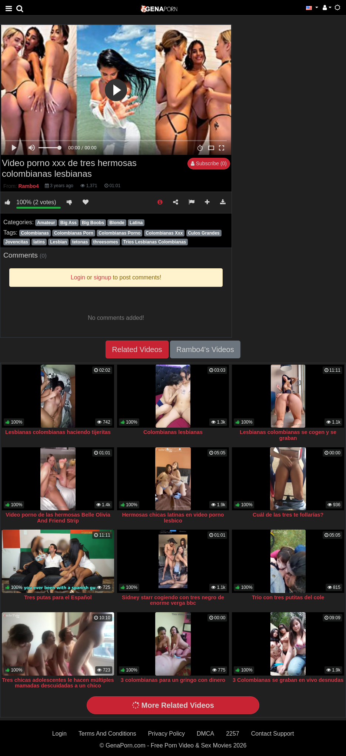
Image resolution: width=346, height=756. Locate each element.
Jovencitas (16, 242)
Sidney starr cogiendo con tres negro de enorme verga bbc (173, 600)
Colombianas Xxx (164, 233)
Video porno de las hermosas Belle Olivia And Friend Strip (58, 518)
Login (59, 733)
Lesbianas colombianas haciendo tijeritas (58, 432)
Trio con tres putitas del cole (288, 597)
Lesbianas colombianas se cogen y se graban (288, 435)
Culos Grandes (203, 233)
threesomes (105, 242)
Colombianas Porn (73, 233)
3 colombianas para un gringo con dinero (173, 680)
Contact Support (272, 733)
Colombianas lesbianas (173, 432)
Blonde (116, 222)
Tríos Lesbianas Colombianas (154, 242)
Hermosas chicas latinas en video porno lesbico (173, 518)
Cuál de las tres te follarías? (288, 515)
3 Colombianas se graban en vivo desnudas (288, 680)
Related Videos (137, 349)
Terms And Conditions (107, 733)
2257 (232, 733)
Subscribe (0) (209, 163)
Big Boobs (93, 222)
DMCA (205, 733)
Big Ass (68, 222)
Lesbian (58, 242)
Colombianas (35, 233)
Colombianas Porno (119, 233)
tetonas (80, 242)
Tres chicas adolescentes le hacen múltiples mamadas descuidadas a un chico (58, 683)
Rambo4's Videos (205, 349)
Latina (136, 222)
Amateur (46, 222)
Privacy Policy (166, 733)
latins (39, 242)
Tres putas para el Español (58, 597)
